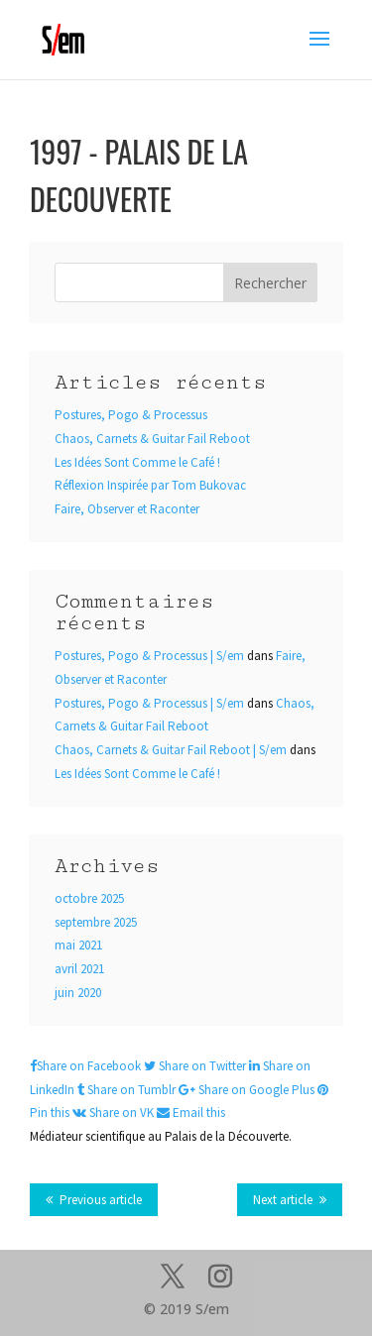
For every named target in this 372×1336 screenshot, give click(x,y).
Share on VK (114, 1112)
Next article (282, 1199)
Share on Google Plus (248, 1089)
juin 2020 (78, 992)
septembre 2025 (96, 922)
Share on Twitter (196, 1066)
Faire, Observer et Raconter (127, 509)
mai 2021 (78, 945)
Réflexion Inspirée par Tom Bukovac (150, 485)
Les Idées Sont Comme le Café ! (137, 462)
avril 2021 (79, 968)
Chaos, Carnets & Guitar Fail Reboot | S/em (171, 749)
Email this (191, 1112)
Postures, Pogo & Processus (131, 414)
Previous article (101, 1199)
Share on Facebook (87, 1066)
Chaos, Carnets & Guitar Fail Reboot (152, 438)
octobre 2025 (89, 898)
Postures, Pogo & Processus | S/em (149, 655)
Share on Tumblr (128, 1089)
